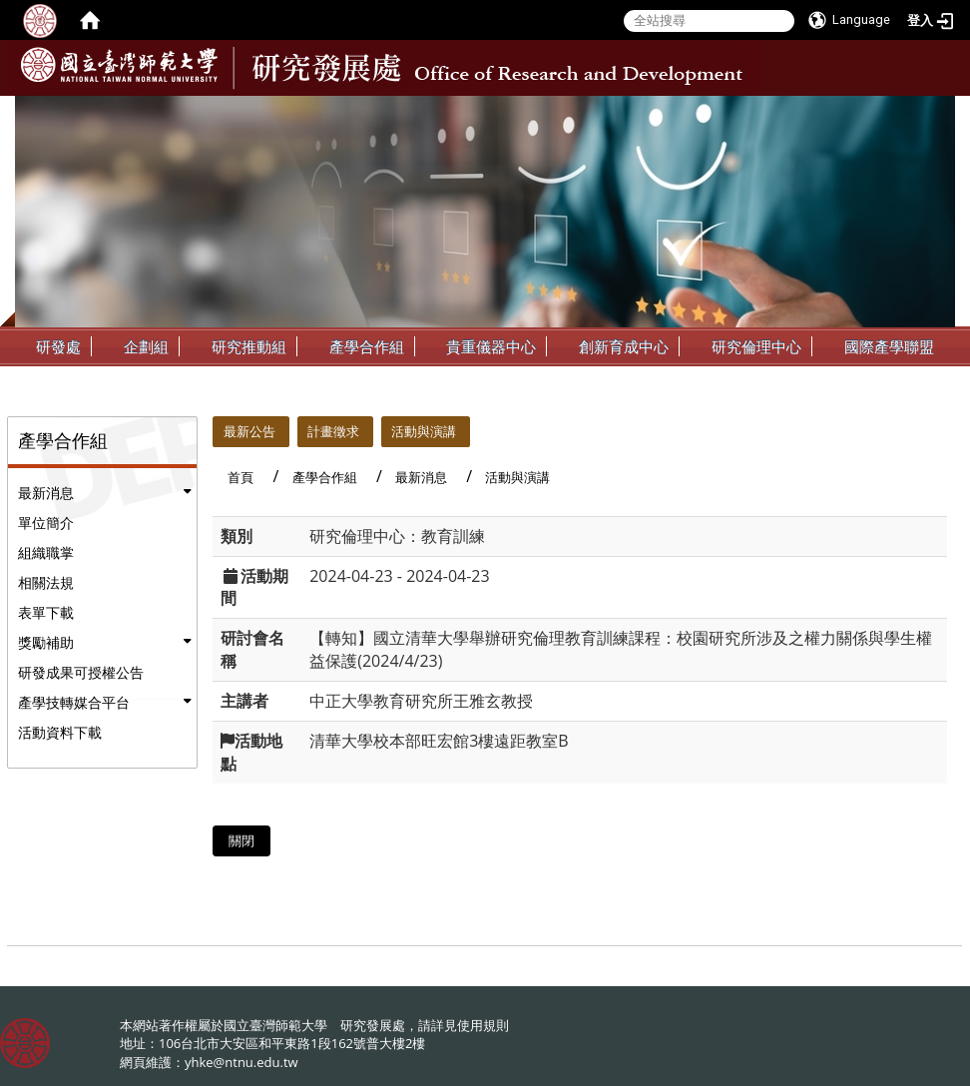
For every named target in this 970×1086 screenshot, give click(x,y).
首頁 (240, 477)
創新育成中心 (624, 346)
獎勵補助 (46, 642)
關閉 (241, 840)
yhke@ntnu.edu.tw (241, 1062)
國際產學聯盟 (889, 346)
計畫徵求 (333, 431)
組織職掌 (46, 552)
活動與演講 (423, 431)
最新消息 (46, 492)
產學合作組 (366, 346)
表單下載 (46, 612)
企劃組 (146, 346)
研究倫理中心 (756, 346)
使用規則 (483, 1025)
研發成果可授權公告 (81, 672)
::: (938, 111)
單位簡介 (46, 522)
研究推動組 (249, 346)
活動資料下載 (60, 732)
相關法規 (46, 582)
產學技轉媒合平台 (74, 702)
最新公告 (249, 431)
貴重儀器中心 (491, 346)
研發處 (58, 346)
